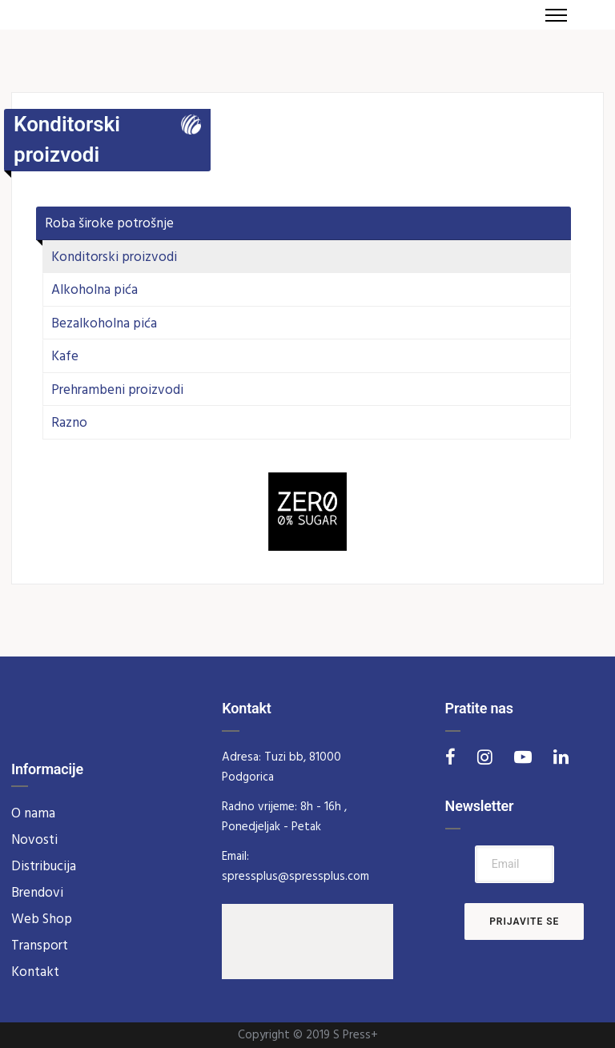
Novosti (34, 840)
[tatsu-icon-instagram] (489, 756)
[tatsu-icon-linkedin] (561, 756)
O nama (33, 814)
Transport (39, 946)
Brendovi (37, 893)
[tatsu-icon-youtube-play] (527, 756)
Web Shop (41, 919)
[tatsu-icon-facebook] (455, 756)
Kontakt (35, 972)
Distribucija (43, 866)
